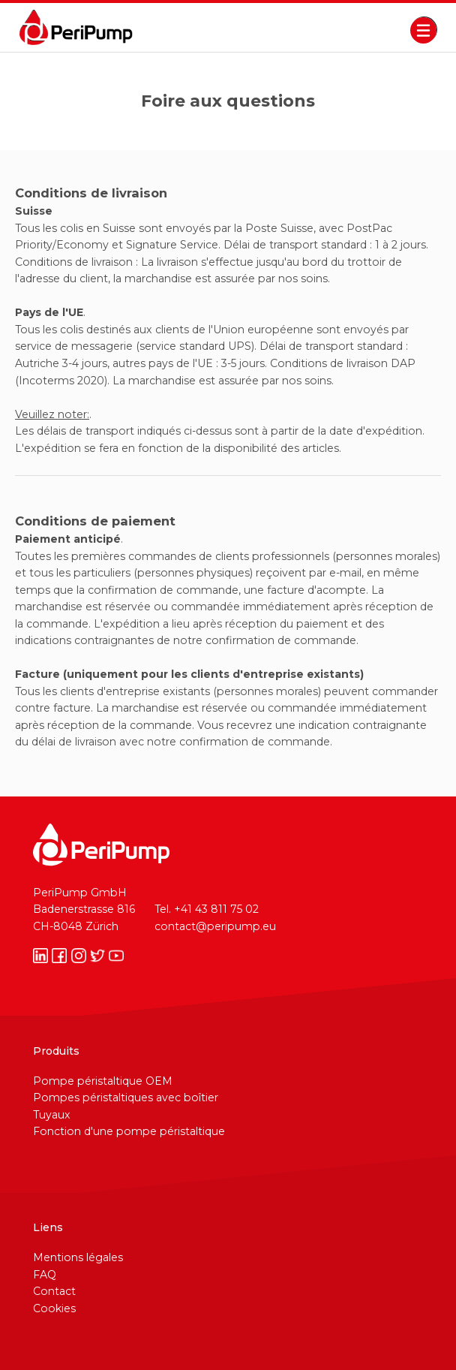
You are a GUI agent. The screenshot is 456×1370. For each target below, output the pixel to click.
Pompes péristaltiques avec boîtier (125, 1097)
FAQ (44, 1274)
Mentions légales (78, 1257)
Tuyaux (51, 1115)
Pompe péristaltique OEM (102, 1081)
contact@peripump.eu (215, 926)
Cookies (54, 1308)
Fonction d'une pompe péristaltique (129, 1131)
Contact (54, 1291)
